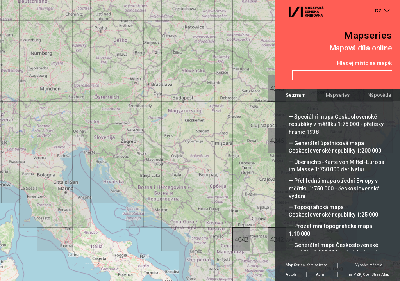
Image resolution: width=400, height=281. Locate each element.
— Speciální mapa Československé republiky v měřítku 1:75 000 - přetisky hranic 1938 (336, 124)
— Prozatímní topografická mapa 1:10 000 (330, 230)
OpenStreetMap (376, 274)
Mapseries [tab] (338, 95)
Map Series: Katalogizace (306, 265)
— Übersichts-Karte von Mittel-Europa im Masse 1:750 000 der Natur (336, 166)
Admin (322, 274)
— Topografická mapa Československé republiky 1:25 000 (333, 211)
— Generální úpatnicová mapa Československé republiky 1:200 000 (335, 147)
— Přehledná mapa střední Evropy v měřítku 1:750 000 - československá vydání (334, 188)
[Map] (200, 140)
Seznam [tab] (296, 95)
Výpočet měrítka (368, 265)
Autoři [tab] (291, 274)
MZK (357, 274)
